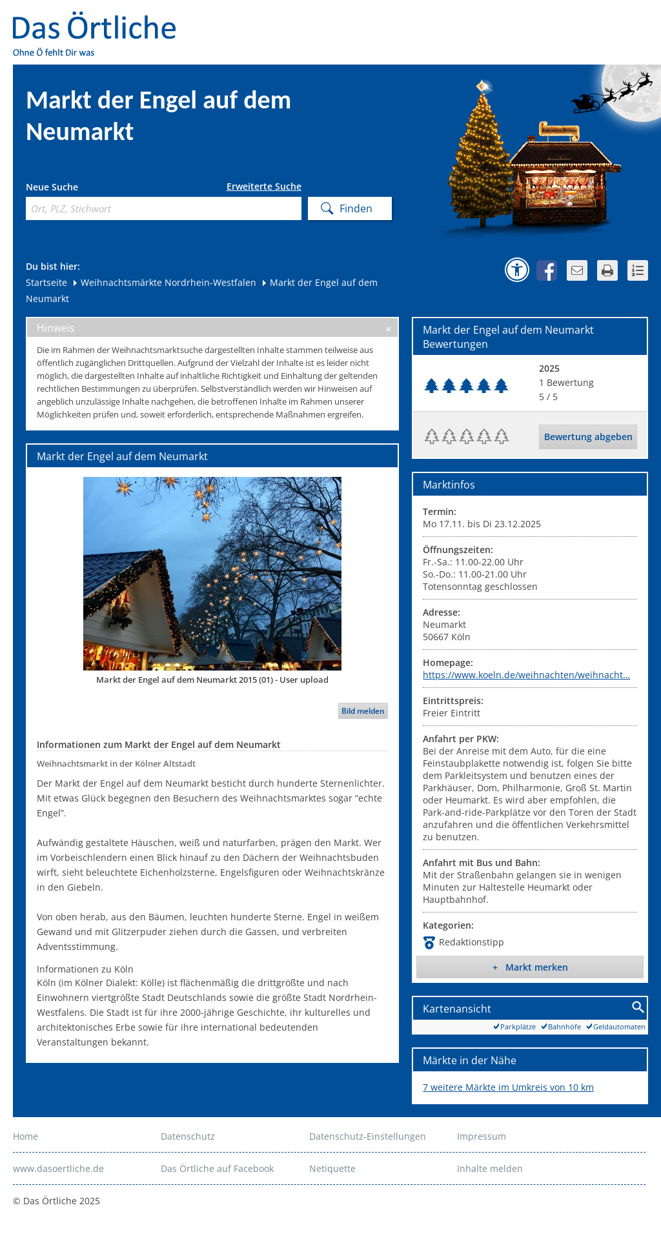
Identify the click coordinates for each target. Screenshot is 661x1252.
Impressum (481, 1136)
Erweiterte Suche (264, 186)
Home (25, 1136)
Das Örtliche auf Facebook (217, 1168)
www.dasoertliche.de (58, 1168)
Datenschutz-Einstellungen (367, 1136)
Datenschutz (188, 1136)
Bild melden (363, 710)
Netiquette (332, 1168)
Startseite (46, 282)
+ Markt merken (530, 967)
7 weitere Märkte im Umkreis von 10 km (508, 1087)
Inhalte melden (490, 1168)
